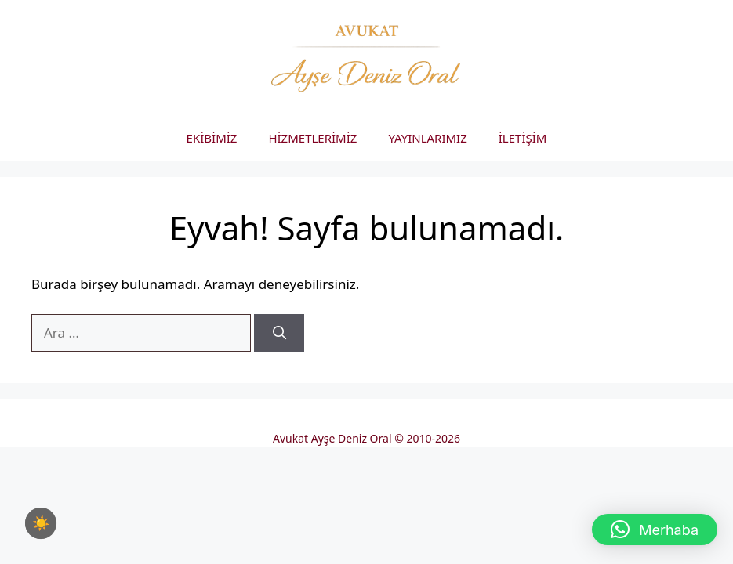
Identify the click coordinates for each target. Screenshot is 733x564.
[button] (654, 529)
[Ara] (279, 333)
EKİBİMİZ (212, 138)
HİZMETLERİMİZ (312, 138)
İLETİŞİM (523, 138)
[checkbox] (40, 523)
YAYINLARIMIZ (427, 138)
